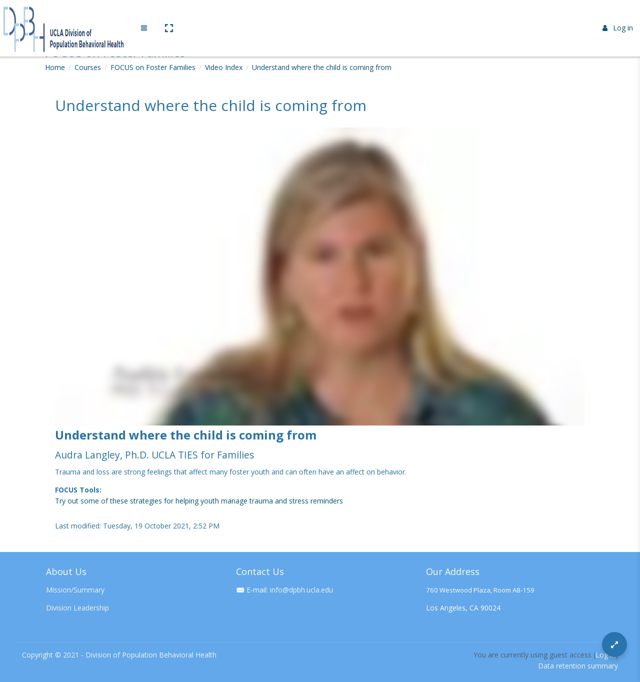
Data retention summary (578, 665)
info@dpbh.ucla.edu (301, 589)
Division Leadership (77, 607)
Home (55, 67)
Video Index (223, 67)
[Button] (614, 644)
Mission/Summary (75, 589)
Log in (617, 16)
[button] (168, 16)
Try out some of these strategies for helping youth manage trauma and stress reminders (199, 501)
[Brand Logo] (65, 16)
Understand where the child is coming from (322, 67)
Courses (87, 67)
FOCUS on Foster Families (153, 67)
